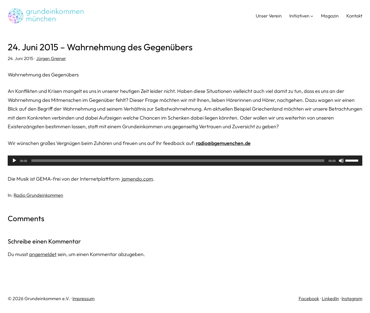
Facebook (309, 298)
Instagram (351, 298)
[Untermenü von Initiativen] (311, 16)
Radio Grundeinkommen (38, 195)
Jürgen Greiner (51, 58)
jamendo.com (137, 178)
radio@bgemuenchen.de (223, 143)
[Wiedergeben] (14, 160)
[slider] (178, 160)
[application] (185, 160)
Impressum (83, 298)
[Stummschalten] (341, 160)
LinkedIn (330, 298)
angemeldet (42, 254)
